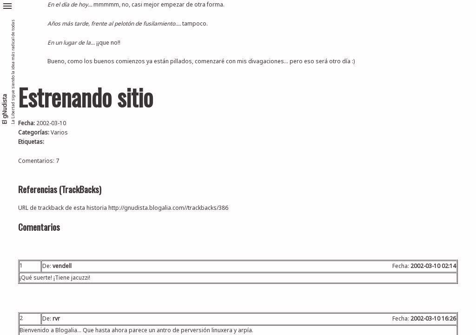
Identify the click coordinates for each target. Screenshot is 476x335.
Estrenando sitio (85, 97)
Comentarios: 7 (38, 161)
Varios (59, 132)
